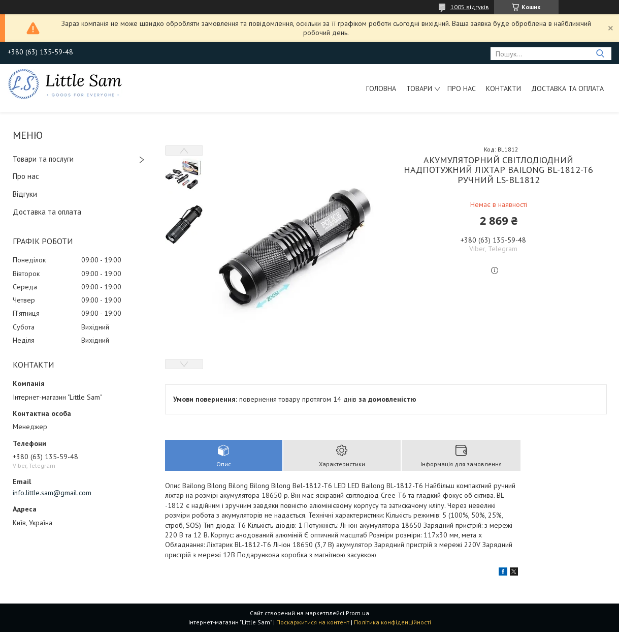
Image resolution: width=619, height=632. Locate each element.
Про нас (461, 88)
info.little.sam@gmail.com (52, 492)
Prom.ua (357, 613)
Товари (419, 88)
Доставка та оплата (567, 88)
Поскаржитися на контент (312, 622)
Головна (381, 88)
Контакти (503, 88)
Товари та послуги (43, 159)
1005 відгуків (469, 7)
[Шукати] (600, 53)
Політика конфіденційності (392, 622)
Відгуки (25, 194)
